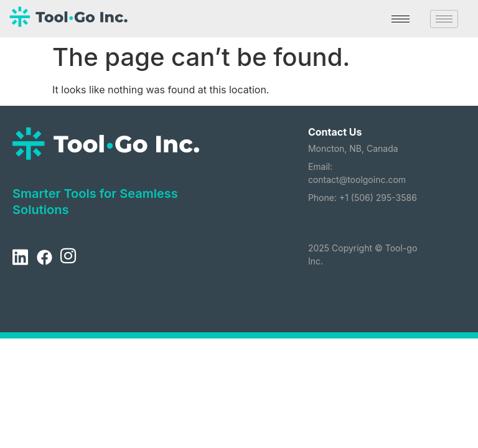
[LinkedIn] (19, 258)
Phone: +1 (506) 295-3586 (362, 197)
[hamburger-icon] (401, 19)
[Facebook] (44, 258)
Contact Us (335, 132)
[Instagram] (67, 258)
